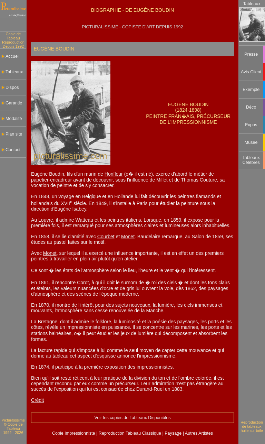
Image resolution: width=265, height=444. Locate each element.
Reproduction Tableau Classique (129, 433)
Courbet (106, 236)
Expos (251, 124)
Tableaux (14, 72)
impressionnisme (157, 356)
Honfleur (114, 174)
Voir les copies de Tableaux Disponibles (132, 417)
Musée (251, 142)
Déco (251, 107)
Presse (251, 54)
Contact (13, 149)
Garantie (14, 103)
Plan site (14, 134)
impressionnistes (155, 367)
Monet (128, 236)
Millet (162, 180)
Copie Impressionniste (74, 433)
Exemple (251, 89)
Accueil (13, 56)
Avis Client (251, 72)
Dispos (12, 87)
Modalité (14, 118)
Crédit (37, 400)
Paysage (174, 433)
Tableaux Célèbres (251, 160)
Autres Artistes (198, 433)
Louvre (45, 220)
